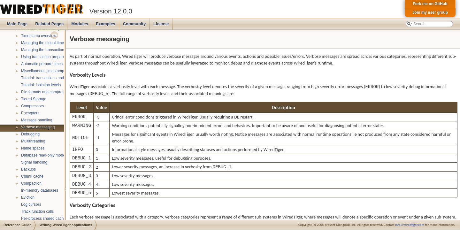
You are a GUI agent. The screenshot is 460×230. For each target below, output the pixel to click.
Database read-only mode (43, 155)
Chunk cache (32, 176)
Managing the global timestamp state (52, 43)
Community (134, 23)
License (161, 23)
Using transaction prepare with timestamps (57, 57)
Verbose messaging (38, 127)
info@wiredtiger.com (409, 225)
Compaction (31, 183)
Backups (28, 169)
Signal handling (34, 162)
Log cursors (31, 204)
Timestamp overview (38, 36)
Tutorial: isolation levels (41, 85)
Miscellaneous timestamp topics (48, 71)
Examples (105, 23)
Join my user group (430, 12)
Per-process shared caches (44, 218)
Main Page (17, 23)
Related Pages (49, 23)
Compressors (32, 106)
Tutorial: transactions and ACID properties (56, 78)
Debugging (30, 134)
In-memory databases (39, 190)
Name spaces (32, 148)
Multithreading (33, 141)
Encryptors (30, 113)
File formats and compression (46, 92)
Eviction (27, 197)
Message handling (36, 120)
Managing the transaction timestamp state (56, 50)
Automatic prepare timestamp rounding (54, 64)
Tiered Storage (33, 99)
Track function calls (37, 211)
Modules (79, 23)
